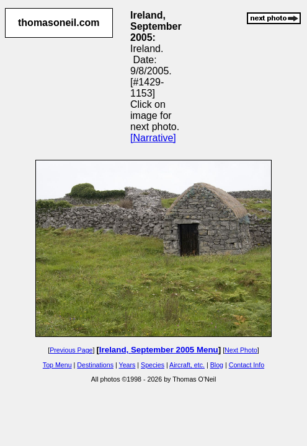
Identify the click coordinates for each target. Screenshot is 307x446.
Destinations (95, 365)
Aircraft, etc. (187, 365)
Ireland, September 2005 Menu (158, 349)
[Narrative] (153, 138)
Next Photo (241, 350)
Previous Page (71, 350)
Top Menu (57, 365)
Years (127, 365)
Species (152, 365)
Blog (216, 365)
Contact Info (246, 365)
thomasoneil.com (59, 22)
